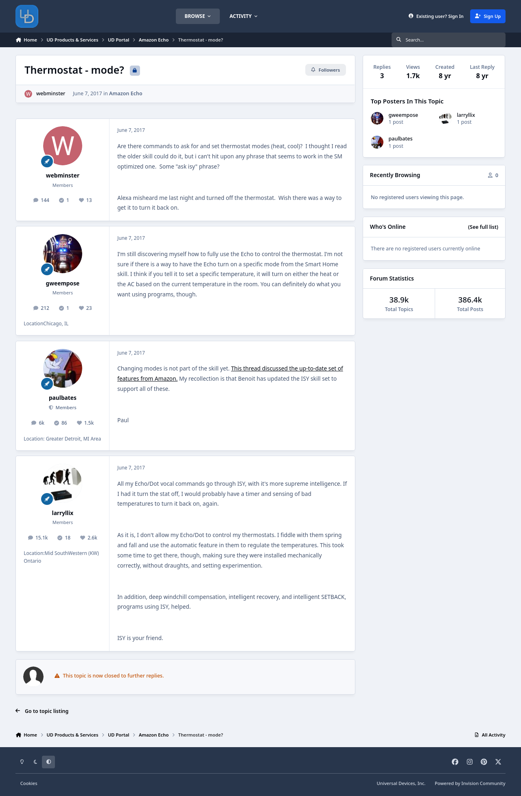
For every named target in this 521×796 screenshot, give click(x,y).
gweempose (63, 283)
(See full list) (483, 227)
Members (66, 407)
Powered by (470, 783)
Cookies (28, 783)
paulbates (63, 397)
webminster (50, 93)
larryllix (63, 513)
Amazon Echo (126, 93)
